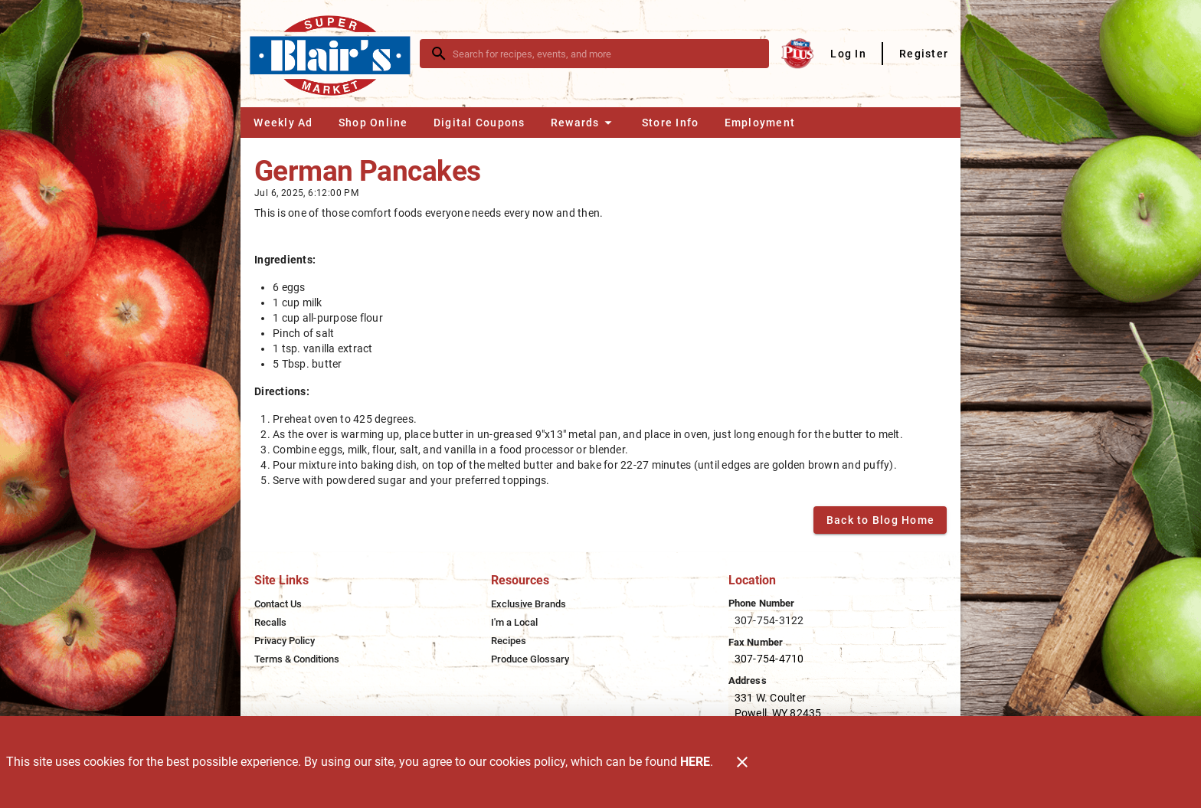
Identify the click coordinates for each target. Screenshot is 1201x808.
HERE (695, 761)
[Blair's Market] (335, 53)
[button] (583, 122)
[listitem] (278, 604)
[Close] (742, 762)
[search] (605, 54)
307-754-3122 (769, 620)
